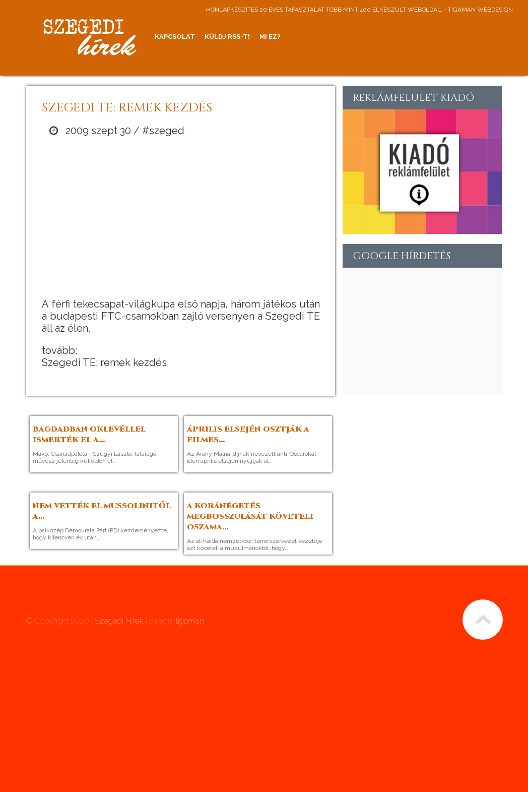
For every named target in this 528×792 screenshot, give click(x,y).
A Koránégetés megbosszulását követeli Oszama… (250, 516)
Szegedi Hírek (119, 621)
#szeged (163, 131)
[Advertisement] (181, 217)
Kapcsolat (175, 36)
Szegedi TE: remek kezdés (104, 362)
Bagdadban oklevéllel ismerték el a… (89, 434)
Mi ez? (270, 36)
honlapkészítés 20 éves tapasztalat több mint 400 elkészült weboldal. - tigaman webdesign (359, 9)
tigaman (190, 621)
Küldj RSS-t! (227, 36)
